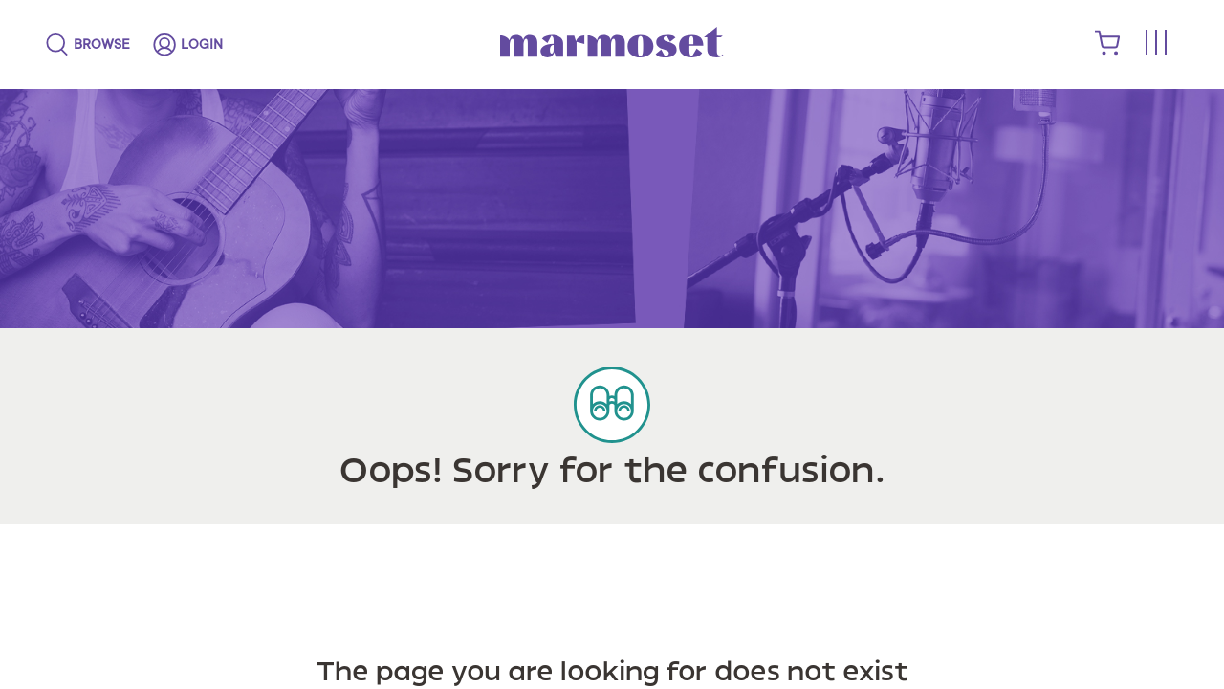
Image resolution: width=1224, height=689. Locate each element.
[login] (188, 44)
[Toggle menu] (1155, 43)
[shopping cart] (1108, 50)
